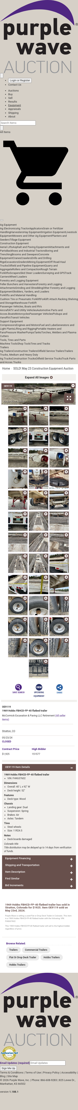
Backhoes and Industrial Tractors (25, 250)
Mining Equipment (38, 261)
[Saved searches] (1, 75)
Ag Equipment (8, 224)
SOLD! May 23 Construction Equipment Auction (43, 368)
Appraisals (14, 108)
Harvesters (17, 232)
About (11, 116)
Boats (11, 313)
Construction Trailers (25, 351)
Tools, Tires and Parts (13, 339)
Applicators (36, 228)
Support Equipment (11, 321)
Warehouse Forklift (25, 302)
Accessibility (68, 1072)
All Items (5, 132)
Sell (10, 97)
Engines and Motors (28, 325)
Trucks (17, 362)
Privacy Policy (51, 1072)
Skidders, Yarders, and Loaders (31, 291)
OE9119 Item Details (17, 767)
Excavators (11, 261)
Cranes (17, 258)
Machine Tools (8, 343)
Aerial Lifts (6, 247)
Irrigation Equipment (53, 232)
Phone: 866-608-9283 (44, 1080)
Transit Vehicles (20, 317)
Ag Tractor (23, 228)
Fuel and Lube (48, 325)
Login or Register (20, 80)
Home (6, 368)
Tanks (37, 332)
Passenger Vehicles (41, 313)
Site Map (12, 1076)
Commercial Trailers (36, 949)
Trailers (4, 347)
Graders (23, 261)
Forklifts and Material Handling (18, 295)
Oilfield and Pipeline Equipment (26, 265)
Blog (2, 1076)
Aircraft (4, 310)
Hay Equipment (33, 232)
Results (12, 101)
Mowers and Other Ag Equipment (32, 235)
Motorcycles (22, 313)
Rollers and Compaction (26, 269)
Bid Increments (14, 885)
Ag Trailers (6, 351)
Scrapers (15, 272)
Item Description (15, 871)
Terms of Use (33, 1072)
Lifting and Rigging (25, 328)
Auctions (13, 90)
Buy (10, 94)
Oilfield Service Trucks (49, 358)
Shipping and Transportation (22, 865)
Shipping (13, 112)
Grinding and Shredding (29, 287)
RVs (8, 317)
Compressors (8, 325)
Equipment (14, 105)
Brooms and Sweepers (25, 254)
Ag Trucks (6, 358)
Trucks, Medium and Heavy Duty (19, 354)
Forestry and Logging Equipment (19, 280)
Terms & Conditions (11, 1072)
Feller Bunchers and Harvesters (18, 284)
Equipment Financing (18, 858)
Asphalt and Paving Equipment (31, 247)
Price (10, 749)
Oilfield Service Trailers (50, 351)
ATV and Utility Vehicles (23, 310)
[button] (39, 210)
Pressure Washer (16, 332)
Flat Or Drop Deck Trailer (22, 957)
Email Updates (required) (15, 1062)
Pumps (30, 332)
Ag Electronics (8, 228)
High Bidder (39, 749)
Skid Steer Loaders (31, 272)
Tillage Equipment (20, 239)
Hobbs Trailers (52, 957)
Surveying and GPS (53, 272)
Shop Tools (23, 343)
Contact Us (14, 84)
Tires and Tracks (40, 343)
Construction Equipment (14, 243)
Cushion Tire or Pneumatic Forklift (20, 299)
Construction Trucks (24, 358)
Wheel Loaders (18, 276)
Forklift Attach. (49, 299)
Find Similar (12, 878)
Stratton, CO (8, 731)
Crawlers (26, 258)
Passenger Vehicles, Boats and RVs (21, 306)
